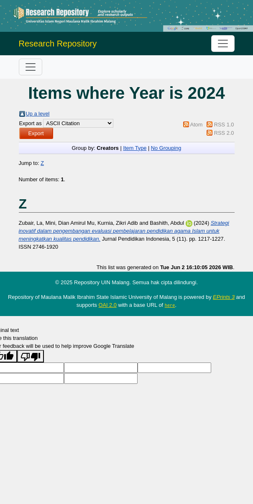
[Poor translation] (30, 356)
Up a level (38, 114)
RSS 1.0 (224, 124)
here (170, 305)
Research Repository (58, 43)
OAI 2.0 (107, 305)
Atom (196, 124)
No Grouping (166, 148)
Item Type (134, 148)
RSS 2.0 (224, 133)
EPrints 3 (224, 297)
